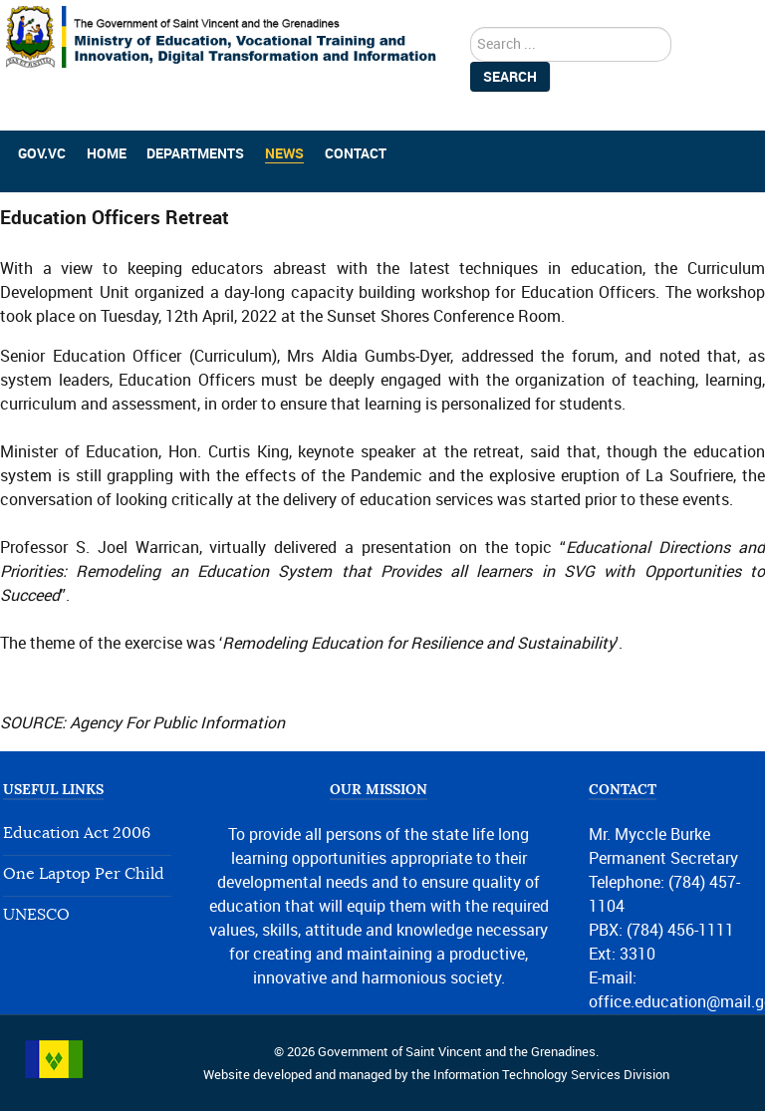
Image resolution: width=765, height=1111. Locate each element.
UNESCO (36, 915)
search (470, 27)
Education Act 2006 (76, 833)
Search (510, 77)
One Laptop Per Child (83, 874)
